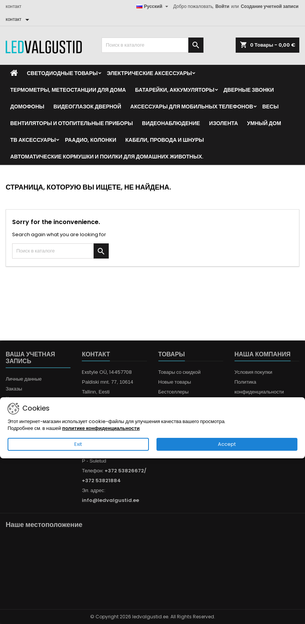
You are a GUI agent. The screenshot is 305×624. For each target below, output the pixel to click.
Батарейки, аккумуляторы (174, 90)
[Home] (14, 73)
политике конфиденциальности (100, 428)
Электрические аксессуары (149, 73)
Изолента (223, 123)
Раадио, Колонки (90, 140)
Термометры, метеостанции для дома (68, 90)
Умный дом (264, 123)
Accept (227, 444)
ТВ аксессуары (33, 140)
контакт (14, 6)
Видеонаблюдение (171, 123)
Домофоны (27, 106)
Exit (78, 444)
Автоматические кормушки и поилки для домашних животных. (106, 156)
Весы (270, 106)
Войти (222, 6)
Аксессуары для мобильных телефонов (191, 106)
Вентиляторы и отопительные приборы (71, 123)
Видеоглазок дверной (87, 106)
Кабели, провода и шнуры (164, 140)
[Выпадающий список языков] (153, 6)
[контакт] (19, 19)
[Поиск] (152, 45)
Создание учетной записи (270, 6)
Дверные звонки (249, 90)
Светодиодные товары (62, 73)
